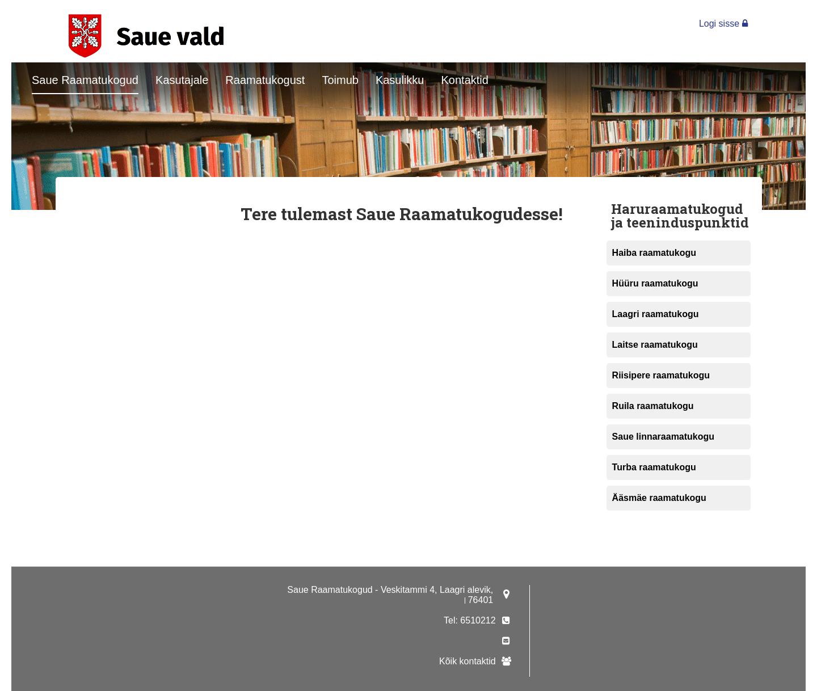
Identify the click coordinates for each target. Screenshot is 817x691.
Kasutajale (181, 80)
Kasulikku (400, 80)
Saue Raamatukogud (85, 80)
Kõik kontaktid (467, 661)
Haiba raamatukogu (654, 253)
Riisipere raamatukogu (661, 375)
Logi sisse (723, 23)
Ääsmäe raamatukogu (659, 498)
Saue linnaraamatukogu (663, 436)
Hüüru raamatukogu (655, 283)
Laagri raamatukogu (655, 314)
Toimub (340, 80)
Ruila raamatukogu (653, 406)
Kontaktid (464, 80)
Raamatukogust (265, 80)
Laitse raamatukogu (655, 344)
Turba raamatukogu (654, 467)
